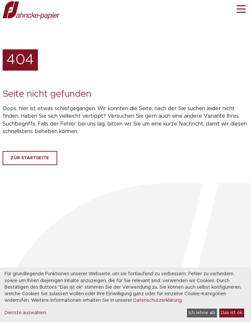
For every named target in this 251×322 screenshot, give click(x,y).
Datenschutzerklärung (157, 300)
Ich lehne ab (202, 313)
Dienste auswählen (25, 313)
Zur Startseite (29, 158)
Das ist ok (231, 313)
